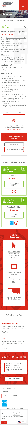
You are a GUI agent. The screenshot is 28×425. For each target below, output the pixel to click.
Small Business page (7, 45)
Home (5, 20)
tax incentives (5, 51)
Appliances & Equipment (10, 202)
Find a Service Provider (14, 112)
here (10, 78)
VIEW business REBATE (14, 184)
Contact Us (4, 391)
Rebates (10, 20)
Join (8, 297)
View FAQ (5, 332)
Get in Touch (5, 349)
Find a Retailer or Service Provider (14, 253)
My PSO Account (10, 396)
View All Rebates (14, 379)
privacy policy (16, 415)
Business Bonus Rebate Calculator (16, 38)
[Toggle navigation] (23, 5)
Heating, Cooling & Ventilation (12, 170)
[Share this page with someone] (25, 26)
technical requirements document (13, 105)
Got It (4, 422)
